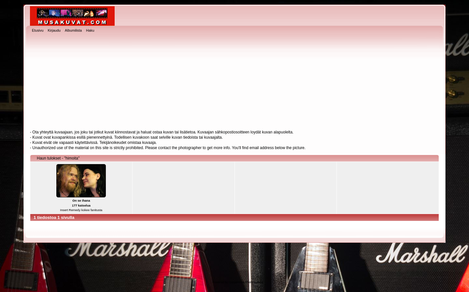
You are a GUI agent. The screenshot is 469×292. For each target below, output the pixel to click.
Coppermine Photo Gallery (246, 282)
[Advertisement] (234, 82)
